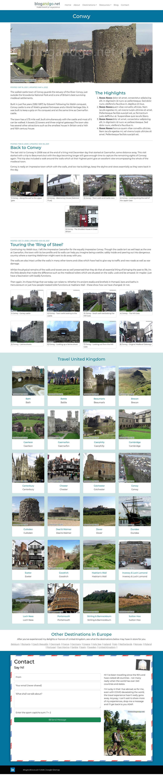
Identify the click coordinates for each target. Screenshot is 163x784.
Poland (148, 644)
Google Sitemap (53, 770)
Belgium (15, 644)
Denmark (55, 644)
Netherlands (126, 644)
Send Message (57, 720)
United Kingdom (107, 647)
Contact (125, 5)
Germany (76, 644)
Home (68, 5)
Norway (138, 644)
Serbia (75, 647)
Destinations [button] (88, 5)
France (65, 644)
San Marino (63, 647)
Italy (115, 644)
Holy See (97, 644)
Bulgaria (26, 644)
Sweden (92, 647)
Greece (86, 644)
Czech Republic (40, 644)
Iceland (107, 644)
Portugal (51, 647)
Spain (83, 647)
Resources (104, 5)
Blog (116, 5)
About (77, 5)
